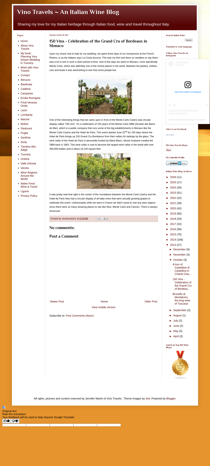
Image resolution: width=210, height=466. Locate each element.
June (176, 325)
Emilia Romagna (30, 97)
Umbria (25, 158)
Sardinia (25, 137)
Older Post (151, 301)
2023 (173, 192)
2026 (173, 177)
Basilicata (26, 84)
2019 (173, 213)
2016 (173, 229)
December (179, 249)
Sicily (24, 142)
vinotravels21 (189, 120)
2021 (173, 203)
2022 (173, 197)
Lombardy (27, 114)
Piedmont (26, 128)
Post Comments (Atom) (80, 315)
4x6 (148, 398)
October (178, 259)
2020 (173, 208)
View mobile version (104, 307)
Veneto (25, 168)
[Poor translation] (15, 421)
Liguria (25, 191)
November (179, 254)
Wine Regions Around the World (29, 175)
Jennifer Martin (174, 120)
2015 (173, 234)
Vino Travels (170, 135)
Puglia (24, 133)
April (176, 336)
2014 (173, 239)
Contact (25, 75)
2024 (173, 187)
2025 (173, 182)
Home (104, 301)
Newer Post (57, 301)
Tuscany (26, 154)
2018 (173, 218)
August (177, 315)
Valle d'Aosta (28, 163)
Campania (27, 93)
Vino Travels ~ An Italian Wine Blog (68, 12)
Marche (25, 119)
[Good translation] (6, 421)
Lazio (24, 110)
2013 (173, 244)
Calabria (26, 88)
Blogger (170, 398)
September (180, 310)
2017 (173, 224)
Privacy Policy (29, 195)
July (176, 320)
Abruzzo (25, 79)
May (176, 331)
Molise (24, 123)
